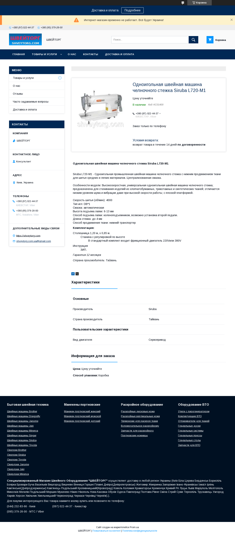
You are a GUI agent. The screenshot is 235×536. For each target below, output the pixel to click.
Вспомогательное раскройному (140, 425)
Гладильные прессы (190, 435)
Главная (18, 54)
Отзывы (18, 93)
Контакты (90, 54)
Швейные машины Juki (20, 425)
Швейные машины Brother (22, 411)
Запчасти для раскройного (137, 430)
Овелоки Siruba (16, 454)
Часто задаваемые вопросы (30, 101)
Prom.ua (134, 527)
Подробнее (132, 10)
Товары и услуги (44, 54)
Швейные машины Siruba (22, 440)
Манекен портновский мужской (82, 416)
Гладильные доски (189, 425)
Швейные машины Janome (22, 421)
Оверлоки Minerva (18, 474)
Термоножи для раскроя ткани (139, 421)
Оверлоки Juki (15, 469)
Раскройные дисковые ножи (138, 411)
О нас (72, 54)
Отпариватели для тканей (193, 421)
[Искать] (193, 39)
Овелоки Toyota (16, 459)
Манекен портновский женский (82, 411)
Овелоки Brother (16, 449)
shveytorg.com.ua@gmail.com (33, 241)
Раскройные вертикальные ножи (140, 416)
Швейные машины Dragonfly (23, 416)
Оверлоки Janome (18, 464)
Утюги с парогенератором (193, 411)
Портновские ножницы (134, 435)
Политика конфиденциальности (139, 530)
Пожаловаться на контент (106, 530)
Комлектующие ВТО (190, 416)
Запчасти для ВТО (189, 445)
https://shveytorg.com (28, 235)
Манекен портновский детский (82, 421)
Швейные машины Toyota (22, 445)
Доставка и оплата (119, 54)
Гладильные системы (190, 430)
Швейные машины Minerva (22, 430)
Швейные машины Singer (21, 435)
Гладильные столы (189, 440)
